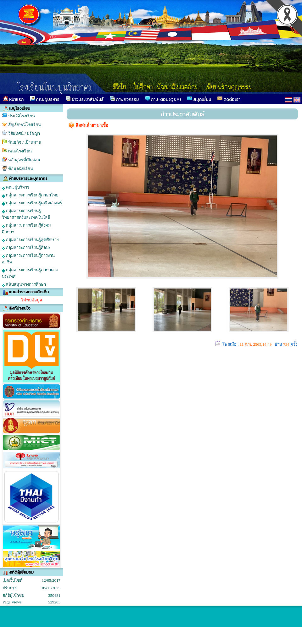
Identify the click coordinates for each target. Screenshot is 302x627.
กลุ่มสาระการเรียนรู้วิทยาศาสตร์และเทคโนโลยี (26, 214)
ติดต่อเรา (228, 99)
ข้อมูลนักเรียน (20, 168)
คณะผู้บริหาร (44, 99)
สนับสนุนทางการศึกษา (24, 284)
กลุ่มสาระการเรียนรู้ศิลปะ (26, 247)
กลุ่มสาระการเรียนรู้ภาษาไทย (30, 195)
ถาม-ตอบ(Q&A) (163, 99)
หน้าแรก (13, 99)
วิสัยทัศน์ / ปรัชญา (24, 133)
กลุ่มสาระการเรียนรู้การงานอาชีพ (28, 258)
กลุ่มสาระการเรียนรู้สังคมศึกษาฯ (26, 228)
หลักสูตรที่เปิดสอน (24, 159)
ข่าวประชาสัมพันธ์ (84, 99)
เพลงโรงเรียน (20, 151)
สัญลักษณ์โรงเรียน (24, 124)
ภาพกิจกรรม (124, 99)
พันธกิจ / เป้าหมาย (24, 142)
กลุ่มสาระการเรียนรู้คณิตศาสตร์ (32, 203)
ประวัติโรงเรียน (21, 115)
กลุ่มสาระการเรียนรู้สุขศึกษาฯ (30, 239)
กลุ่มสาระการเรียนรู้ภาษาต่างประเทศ (30, 273)
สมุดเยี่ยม (199, 99)
